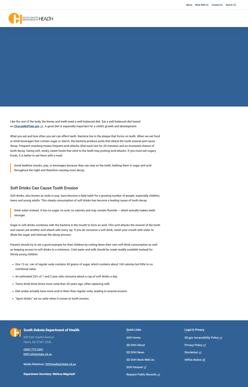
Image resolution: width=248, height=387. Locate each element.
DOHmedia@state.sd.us (61, 364)
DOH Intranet (134, 367)
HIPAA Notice (193, 359)
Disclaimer (191, 352)
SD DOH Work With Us (140, 359)
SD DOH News (135, 352)
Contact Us (217, 5)
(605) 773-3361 (33, 349)
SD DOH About (135, 345)
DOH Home (133, 337)
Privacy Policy (193, 345)
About (189, 5)
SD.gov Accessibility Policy (202, 337)
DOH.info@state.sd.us (38, 354)
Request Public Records (141, 374)
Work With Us (201, 5)
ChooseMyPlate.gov (27, 126)
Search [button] (231, 5)
